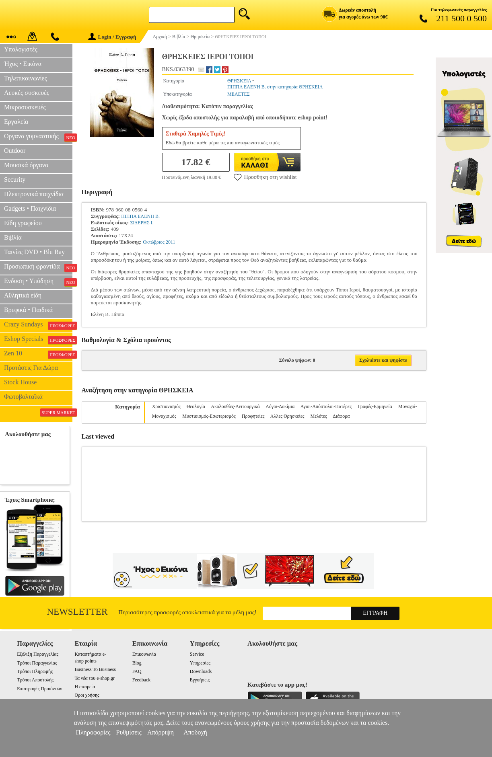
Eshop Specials (38, 339)
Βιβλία (13, 237)
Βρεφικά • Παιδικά (28, 309)
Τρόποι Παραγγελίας (37, 663)
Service (197, 654)
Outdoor (14, 150)
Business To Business (95, 669)
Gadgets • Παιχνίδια (30, 208)
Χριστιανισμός (166, 406)
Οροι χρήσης (86, 695)
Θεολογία (196, 406)
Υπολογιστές (20, 49)
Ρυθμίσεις (129, 732)
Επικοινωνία (144, 654)
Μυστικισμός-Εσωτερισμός (209, 416)
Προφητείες (253, 416)
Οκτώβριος (154, 242)
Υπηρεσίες (200, 663)
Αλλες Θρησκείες (287, 416)
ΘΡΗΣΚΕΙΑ (239, 81)
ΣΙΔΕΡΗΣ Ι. (141, 223)
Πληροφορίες (93, 732)
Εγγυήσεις (200, 680)
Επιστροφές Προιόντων (39, 688)
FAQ (137, 671)
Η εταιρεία (84, 686)
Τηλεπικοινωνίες (25, 78)
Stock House (20, 382)
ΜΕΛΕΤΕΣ (238, 94)
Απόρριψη (160, 732)
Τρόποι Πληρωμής (35, 671)
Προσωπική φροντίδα (38, 267)
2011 (170, 242)
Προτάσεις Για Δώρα (31, 367)
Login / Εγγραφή (112, 37)
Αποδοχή (195, 732)
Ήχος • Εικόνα (22, 63)
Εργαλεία (16, 121)
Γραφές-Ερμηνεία (375, 406)
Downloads (201, 671)
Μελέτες (318, 416)
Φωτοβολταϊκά (23, 396)
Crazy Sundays (38, 325)
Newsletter (77, 612)
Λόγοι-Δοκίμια (280, 406)
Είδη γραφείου (23, 223)
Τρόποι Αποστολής (35, 680)
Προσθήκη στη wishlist (265, 177)
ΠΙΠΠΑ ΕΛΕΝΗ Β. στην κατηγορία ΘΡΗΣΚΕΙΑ (275, 87)
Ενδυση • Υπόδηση (38, 281)
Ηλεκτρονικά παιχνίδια (34, 194)
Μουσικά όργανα (26, 165)
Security (14, 179)
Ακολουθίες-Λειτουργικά (235, 406)
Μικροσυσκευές (25, 107)
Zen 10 (38, 354)
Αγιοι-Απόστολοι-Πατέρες (326, 406)
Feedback (141, 680)
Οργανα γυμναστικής (38, 137)
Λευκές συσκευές (26, 92)
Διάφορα (341, 416)
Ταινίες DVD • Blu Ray (34, 251)
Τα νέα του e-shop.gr (94, 678)
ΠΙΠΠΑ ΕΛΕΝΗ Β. (140, 216)
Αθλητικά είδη (22, 295)
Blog (137, 663)
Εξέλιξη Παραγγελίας (37, 654)
